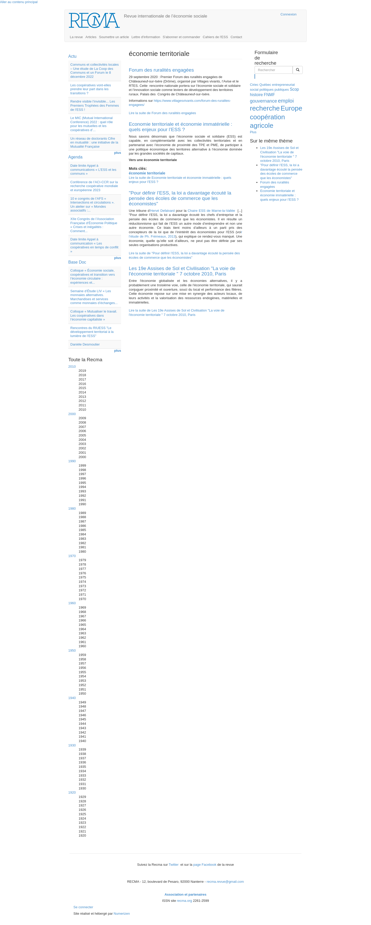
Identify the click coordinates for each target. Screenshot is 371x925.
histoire (256, 94)
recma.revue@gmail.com (225, 882)
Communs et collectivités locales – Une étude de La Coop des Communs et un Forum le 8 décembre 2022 (94, 71)
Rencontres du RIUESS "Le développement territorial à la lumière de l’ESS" (92, 332)
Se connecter (83, 907)
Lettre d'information (146, 37)
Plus (253, 132)
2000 (72, 414)
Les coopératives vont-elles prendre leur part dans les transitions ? (90, 89)
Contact (236, 37)
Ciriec (254, 85)
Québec (265, 85)
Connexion (289, 14)
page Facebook (204, 865)
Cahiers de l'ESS (215, 37)
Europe (291, 108)
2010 (72, 366)
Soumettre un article (114, 37)
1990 (72, 461)
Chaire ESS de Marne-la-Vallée (211, 211)
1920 (72, 792)
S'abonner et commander (181, 37)
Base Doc (77, 262)
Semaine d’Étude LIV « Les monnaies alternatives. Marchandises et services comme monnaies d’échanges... (94, 297)
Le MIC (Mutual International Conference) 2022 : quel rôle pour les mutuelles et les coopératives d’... (91, 124)
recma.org (184, 901)
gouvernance (263, 101)
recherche (265, 108)
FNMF (269, 94)
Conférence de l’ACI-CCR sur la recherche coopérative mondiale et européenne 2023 (94, 186)
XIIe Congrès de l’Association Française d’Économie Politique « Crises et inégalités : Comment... (93, 225)
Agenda (75, 157)
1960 (72, 603)
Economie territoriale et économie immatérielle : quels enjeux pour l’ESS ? (180, 126)
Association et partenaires (186, 894)
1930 (72, 745)
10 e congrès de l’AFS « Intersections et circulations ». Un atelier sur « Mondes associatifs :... (92, 205)
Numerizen (122, 913)
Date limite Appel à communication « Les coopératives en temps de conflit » (94, 245)
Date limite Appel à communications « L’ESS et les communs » (93, 169)
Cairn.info (254, 14)
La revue (76, 37)
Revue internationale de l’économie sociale (165, 16)
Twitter (174, 865)
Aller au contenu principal (19, 2)
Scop (294, 89)
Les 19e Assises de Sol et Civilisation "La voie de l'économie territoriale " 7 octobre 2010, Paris (182, 271)
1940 (72, 698)
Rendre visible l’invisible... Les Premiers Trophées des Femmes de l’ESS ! (94, 105)
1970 (72, 556)
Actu (72, 56)
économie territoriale (147, 173)
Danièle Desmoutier (85, 344)
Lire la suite (162, 113)
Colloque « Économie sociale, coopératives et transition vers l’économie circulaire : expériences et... (92, 276)
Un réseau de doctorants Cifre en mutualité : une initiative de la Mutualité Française (94, 142)
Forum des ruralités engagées (161, 70)
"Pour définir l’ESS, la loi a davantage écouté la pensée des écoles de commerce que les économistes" (180, 198)
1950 (72, 650)
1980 (72, 508)
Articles (91, 37)
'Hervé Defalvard (162, 211)
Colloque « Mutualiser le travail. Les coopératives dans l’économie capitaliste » (93, 315)
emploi (286, 101)
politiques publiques (274, 89)
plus (117, 153)
